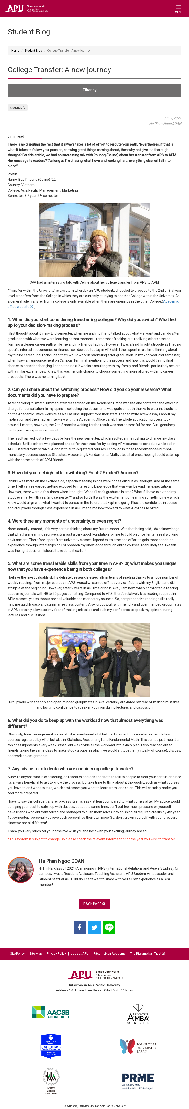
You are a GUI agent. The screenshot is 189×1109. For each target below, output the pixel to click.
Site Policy (17, 953)
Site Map (36, 953)
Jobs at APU (80, 953)
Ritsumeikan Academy (109, 953)
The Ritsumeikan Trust (147, 953)
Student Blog (33, 50)
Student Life (17, 107)
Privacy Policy (56, 953)
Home (15, 50)
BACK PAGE (94, 904)
